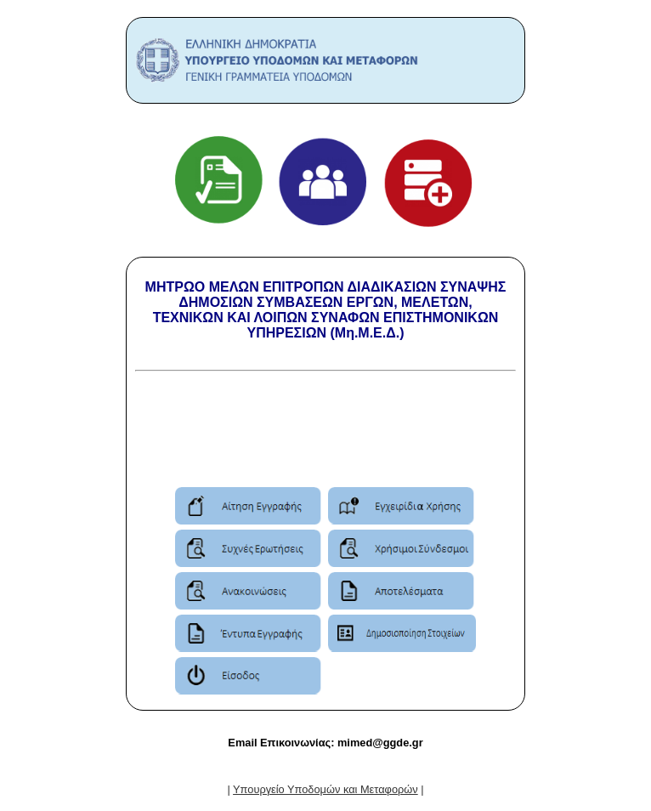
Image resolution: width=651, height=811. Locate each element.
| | (325, 789)
